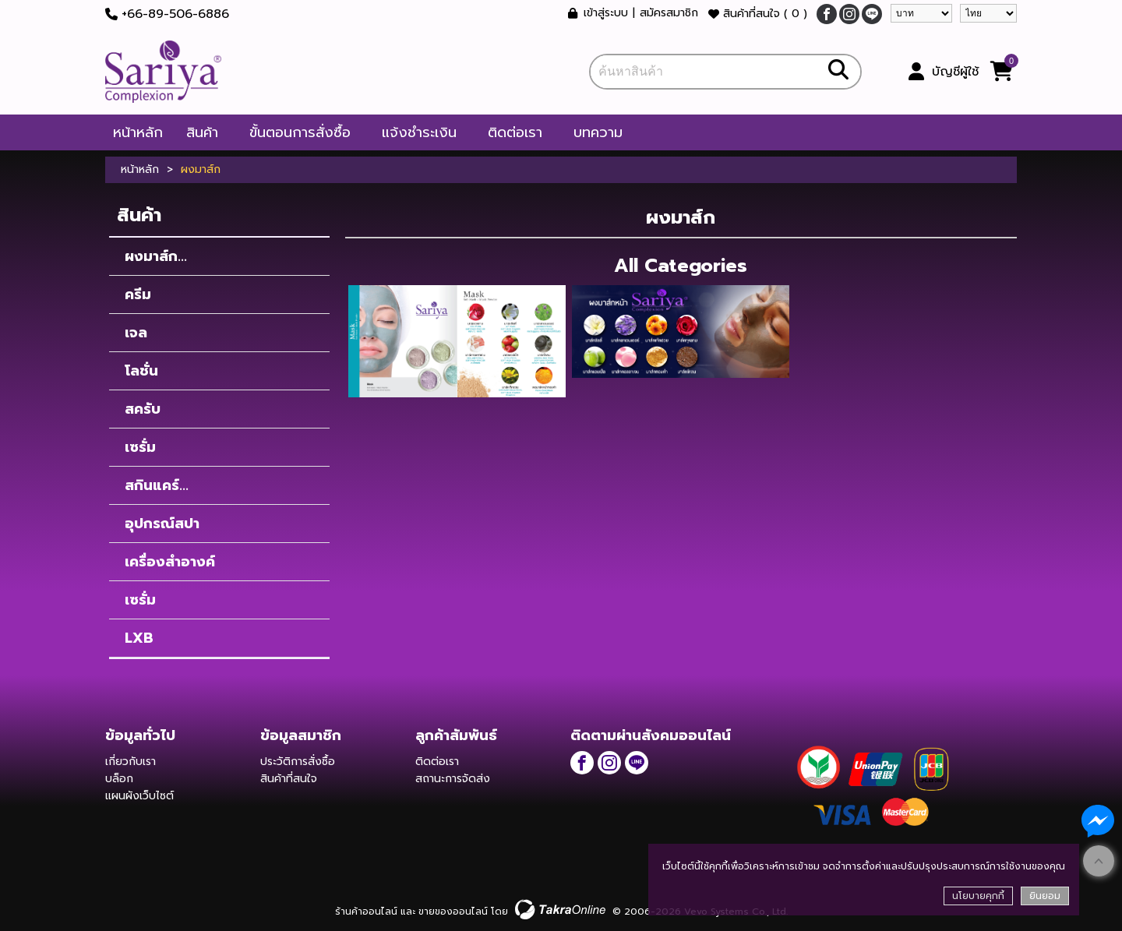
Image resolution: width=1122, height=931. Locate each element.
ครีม (138, 294)
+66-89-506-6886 (175, 14)
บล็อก (119, 779)
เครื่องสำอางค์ (170, 562)
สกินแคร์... (157, 485)
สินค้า (202, 132)
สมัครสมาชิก (669, 13)
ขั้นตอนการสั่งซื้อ (300, 132)
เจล (136, 333)
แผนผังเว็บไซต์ (139, 796)
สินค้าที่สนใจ (757, 13)
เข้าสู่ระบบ (606, 13)
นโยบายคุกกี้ (978, 896)
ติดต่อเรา (515, 132)
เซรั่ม (140, 447)
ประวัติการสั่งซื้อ (297, 761)
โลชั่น (141, 371)
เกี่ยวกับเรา (130, 761)
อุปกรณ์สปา (162, 523)
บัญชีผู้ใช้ (955, 71)
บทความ (598, 132)
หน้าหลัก (138, 132)
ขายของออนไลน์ (453, 912)
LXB (139, 638)
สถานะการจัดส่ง (452, 779)
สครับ (143, 409)
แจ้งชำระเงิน (419, 132)
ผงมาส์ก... (156, 256)
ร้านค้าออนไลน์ (366, 912)
